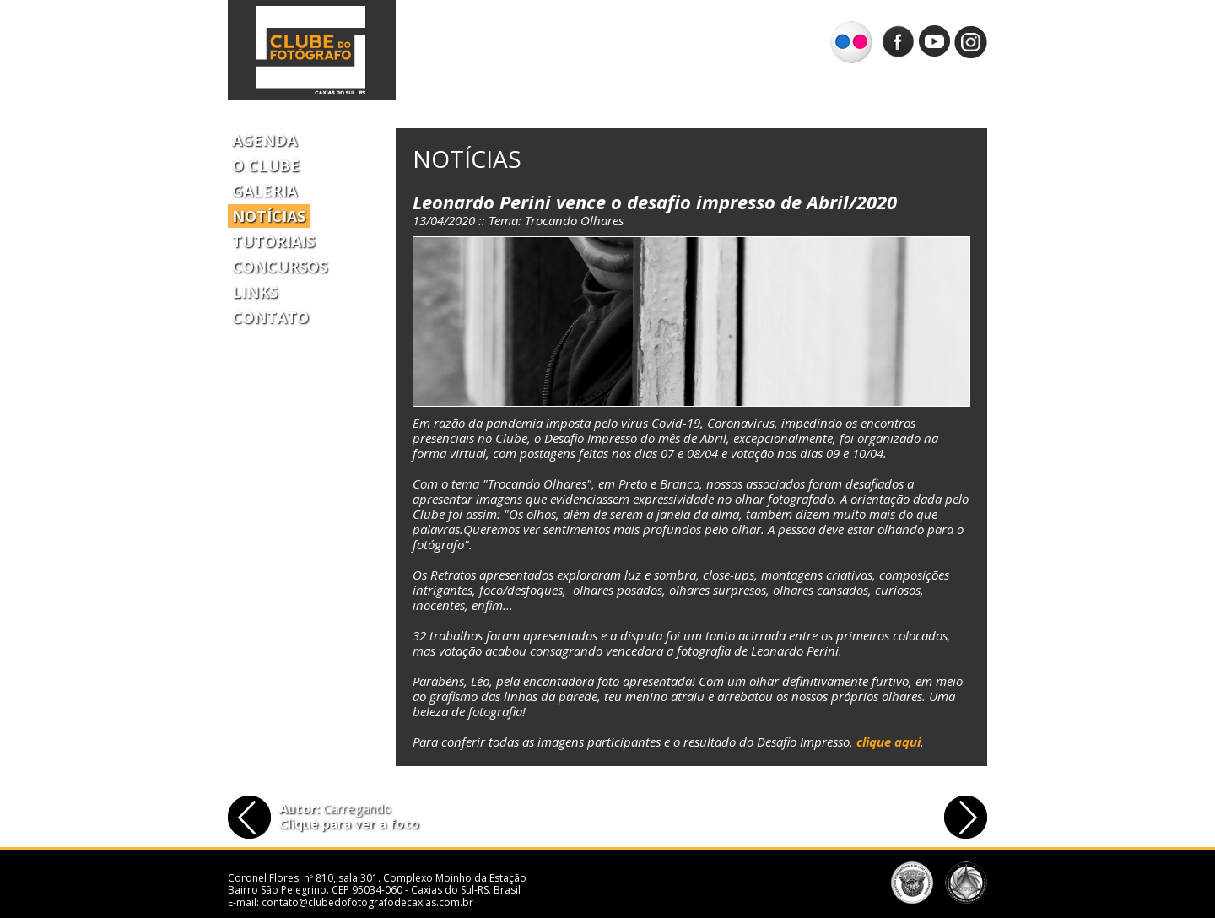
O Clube (266, 165)
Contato (270, 317)
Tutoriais (273, 241)
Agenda (264, 140)
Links (255, 292)
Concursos (279, 266)
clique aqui (888, 741)
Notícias (268, 216)
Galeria (264, 191)
